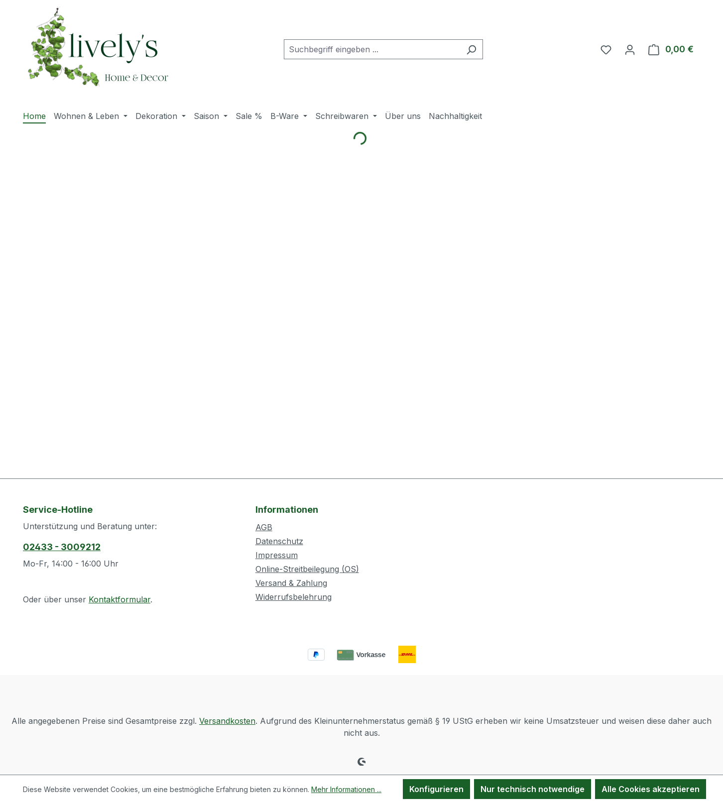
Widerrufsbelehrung (293, 597)
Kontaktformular (119, 599)
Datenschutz (279, 541)
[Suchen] (471, 49)
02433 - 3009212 (62, 547)
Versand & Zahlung (291, 583)
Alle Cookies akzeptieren (651, 789)
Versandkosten (227, 721)
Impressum (276, 555)
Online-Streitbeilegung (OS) (307, 569)
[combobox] (372, 49)
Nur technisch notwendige (533, 789)
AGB (263, 527)
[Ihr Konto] (630, 49)
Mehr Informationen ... (346, 789)
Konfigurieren (436, 789)
